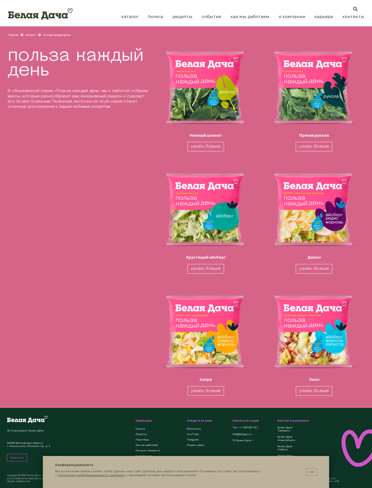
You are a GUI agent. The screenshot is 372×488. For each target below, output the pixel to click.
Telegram (193, 439)
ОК (311, 472)
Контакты (353, 16)
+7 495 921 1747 (248, 427)
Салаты (140, 428)
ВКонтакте (194, 428)
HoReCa (155, 16)
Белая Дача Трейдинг (284, 429)
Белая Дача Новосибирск (286, 438)
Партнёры (142, 439)
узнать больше (206, 146)
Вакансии (17, 457)
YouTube (193, 434)
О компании (292, 16)
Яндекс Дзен (195, 445)
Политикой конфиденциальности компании (91, 475)
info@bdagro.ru (242, 434)
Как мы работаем (249, 16)
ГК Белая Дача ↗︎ (243, 440)
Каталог (130, 16)
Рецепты (182, 16)
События (211, 16)
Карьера (323, 16)
